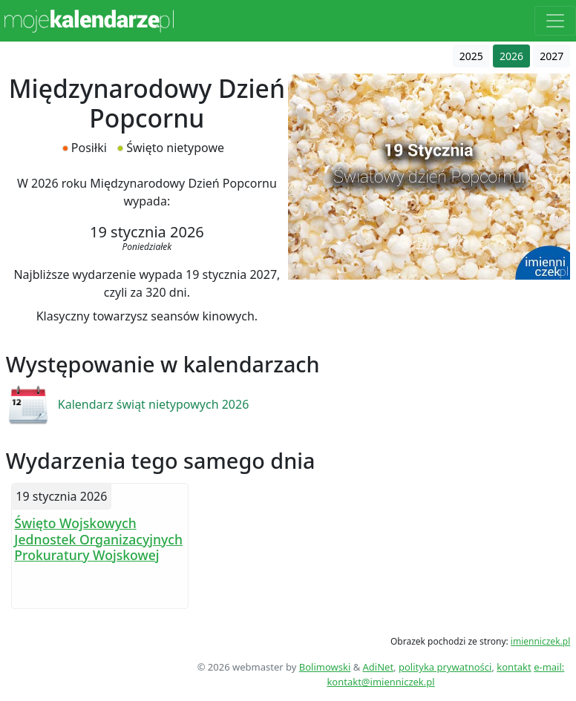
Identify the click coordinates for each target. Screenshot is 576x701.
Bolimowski (325, 667)
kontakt (514, 667)
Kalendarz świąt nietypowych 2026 (153, 404)
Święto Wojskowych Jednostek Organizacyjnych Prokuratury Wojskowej (98, 538)
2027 (551, 56)
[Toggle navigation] (555, 21)
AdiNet (378, 667)
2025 (471, 56)
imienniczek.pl (540, 641)
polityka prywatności (445, 667)
